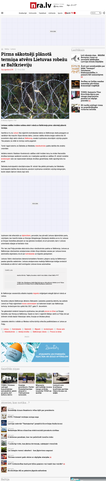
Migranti (36, 329)
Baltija (7, 49)
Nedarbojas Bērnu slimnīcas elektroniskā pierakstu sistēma (33, 430)
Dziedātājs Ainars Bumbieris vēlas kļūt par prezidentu (31, 410)
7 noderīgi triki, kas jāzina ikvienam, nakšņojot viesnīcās (33, 444)
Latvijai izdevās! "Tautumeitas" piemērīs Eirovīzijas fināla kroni (35, 424)
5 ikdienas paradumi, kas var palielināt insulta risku (30, 437)
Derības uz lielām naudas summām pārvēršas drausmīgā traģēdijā (92, 83)
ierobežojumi (5, 159)
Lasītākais (78, 50)
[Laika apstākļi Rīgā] (72, 5)
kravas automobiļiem (29, 304)
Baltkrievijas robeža (38, 332)
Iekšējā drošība (22, 332)
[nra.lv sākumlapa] (40, 5)
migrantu (36, 293)
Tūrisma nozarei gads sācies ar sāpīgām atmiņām (28, 457)
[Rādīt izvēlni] (2, 13)
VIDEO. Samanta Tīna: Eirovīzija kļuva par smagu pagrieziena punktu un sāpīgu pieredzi (91, 96)
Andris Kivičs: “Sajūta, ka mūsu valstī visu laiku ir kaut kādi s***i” (38, 275)
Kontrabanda (15, 329)
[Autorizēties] (104, 13)
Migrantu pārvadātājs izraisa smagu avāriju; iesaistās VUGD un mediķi (44, 389)
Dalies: (27, 337)
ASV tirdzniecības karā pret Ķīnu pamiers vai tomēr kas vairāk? (35, 464)
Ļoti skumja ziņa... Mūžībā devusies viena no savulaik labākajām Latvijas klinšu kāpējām (93, 58)
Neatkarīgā (23, 13)
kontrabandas (30, 254)
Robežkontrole (8, 332)
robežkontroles (40, 146)
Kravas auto (59, 329)
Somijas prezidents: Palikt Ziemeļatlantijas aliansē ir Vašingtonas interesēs (26, 390)
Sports (60, 13)
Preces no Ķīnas (55, 332)
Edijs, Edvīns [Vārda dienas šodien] (58, 6)
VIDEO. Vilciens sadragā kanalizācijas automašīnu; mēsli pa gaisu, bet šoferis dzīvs (9, 390)
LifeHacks (52, 13)
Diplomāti (26, 329)
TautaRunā (42, 13)
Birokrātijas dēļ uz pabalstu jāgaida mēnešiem (27, 470)
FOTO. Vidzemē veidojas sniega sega (23, 417)
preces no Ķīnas (50, 311)
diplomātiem (26, 235)
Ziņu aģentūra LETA (7, 70)
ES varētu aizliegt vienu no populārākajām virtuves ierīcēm (92, 107)
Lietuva (13, 49)
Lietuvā (15, 133)
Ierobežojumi (47, 329)
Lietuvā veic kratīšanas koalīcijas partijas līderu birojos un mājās (60, 389)
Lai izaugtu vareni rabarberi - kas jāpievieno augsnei (30, 450)
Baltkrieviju (28, 138)
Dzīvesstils (33, 13)
